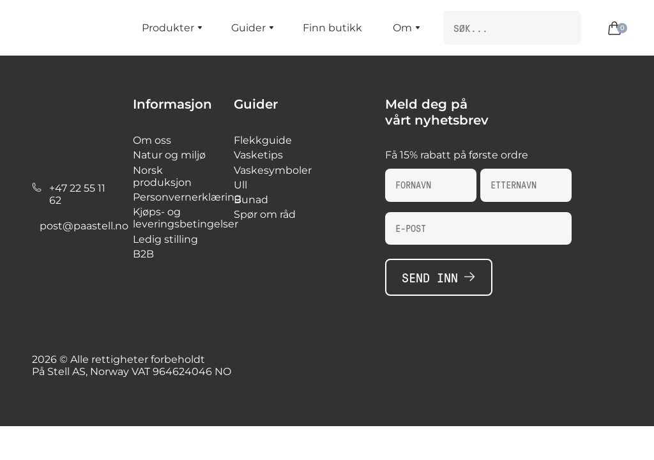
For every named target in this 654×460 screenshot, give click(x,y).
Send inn (430, 277)
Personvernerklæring (187, 197)
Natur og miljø (169, 155)
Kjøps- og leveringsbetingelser (185, 218)
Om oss (152, 140)
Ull (240, 185)
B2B (143, 254)
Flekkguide (263, 140)
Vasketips (258, 155)
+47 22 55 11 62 (77, 194)
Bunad (251, 200)
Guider (248, 28)
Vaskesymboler (273, 170)
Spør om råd (265, 214)
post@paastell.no (84, 226)
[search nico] (512, 28)
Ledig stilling (165, 239)
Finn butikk (332, 28)
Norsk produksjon (162, 176)
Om (402, 28)
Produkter (168, 28)
